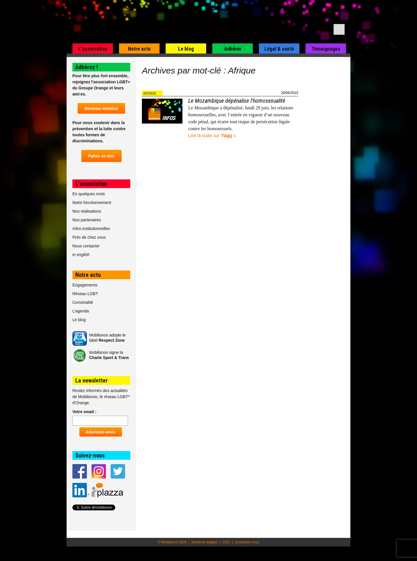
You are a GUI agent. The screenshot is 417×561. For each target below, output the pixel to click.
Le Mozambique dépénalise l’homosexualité (236, 100)
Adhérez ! (86, 67)
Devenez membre (101, 108)
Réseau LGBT (85, 293)
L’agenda (80, 311)
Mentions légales (204, 542)
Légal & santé (279, 49)
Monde (149, 93)
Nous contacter (86, 246)
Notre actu (139, 49)
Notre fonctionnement (91, 202)
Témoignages (326, 49)
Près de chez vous (89, 237)
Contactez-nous (247, 542)
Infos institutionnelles (91, 228)
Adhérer (232, 49)
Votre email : (84, 411)
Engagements (84, 285)
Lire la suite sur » (212, 135)
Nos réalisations (86, 211)
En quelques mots (88, 194)
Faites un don (101, 156)
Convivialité (82, 302)
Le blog (186, 49)
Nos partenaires (86, 220)
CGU (226, 542)
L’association (92, 49)
